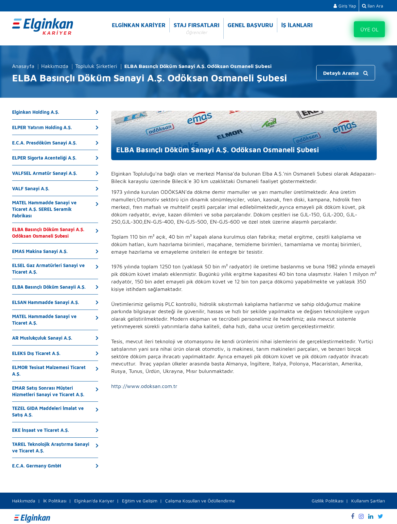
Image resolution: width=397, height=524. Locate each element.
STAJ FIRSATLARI (196, 29)
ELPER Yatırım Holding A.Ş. (42, 127)
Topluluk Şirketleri (96, 66)
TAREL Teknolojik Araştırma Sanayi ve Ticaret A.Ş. (50, 447)
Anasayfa (23, 66)
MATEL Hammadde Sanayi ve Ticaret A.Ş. (44, 319)
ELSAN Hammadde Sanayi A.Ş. (45, 302)
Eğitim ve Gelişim (139, 500)
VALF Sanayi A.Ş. (30, 188)
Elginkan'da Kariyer (94, 500)
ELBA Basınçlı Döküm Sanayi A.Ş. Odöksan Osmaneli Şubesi (48, 233)
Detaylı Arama (345, 73)
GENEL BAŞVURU (250, 25)
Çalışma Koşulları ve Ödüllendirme (200, 500)
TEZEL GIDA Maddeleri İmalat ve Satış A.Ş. (48, 411)
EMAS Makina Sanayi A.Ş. (40, 251)
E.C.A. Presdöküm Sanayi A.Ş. (44, 142)
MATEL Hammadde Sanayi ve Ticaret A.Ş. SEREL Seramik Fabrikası (44, 209)
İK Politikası (54, 500)
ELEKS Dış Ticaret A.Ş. (36, 353)
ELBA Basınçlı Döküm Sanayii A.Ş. (49, 287)
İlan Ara (372, 5)
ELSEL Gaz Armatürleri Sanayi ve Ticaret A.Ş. (48, 268)
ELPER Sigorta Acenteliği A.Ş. (44, 158)
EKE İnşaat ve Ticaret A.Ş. (40, 430)
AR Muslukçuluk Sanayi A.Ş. (42, 338)
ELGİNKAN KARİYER (138, 25)
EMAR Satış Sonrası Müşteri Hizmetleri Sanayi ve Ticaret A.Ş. (48, 391)
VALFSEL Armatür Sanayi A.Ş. (44, 173)
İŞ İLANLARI (297, 25)
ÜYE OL (369, 29)
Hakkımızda (54, 66)
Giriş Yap (345, 5)
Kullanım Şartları (368, 500)
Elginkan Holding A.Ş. (35, 112)
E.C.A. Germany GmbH (36, 465)
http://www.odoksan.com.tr (144, 386)
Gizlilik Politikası (327, 500)
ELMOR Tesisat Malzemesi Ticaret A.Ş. (49, 370)
